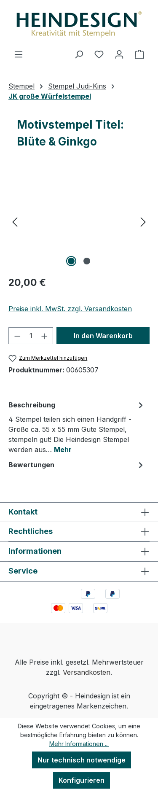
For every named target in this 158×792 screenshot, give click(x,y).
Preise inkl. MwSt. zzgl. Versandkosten (70, 308)
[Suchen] (79, 54)
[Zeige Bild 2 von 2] (86, 261)
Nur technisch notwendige (81, 760)
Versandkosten (86, 672)
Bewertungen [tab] (76, 465)
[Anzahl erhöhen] (45, 335)
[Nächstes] (143, 221)
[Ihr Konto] (119, 54)
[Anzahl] (31, 335)
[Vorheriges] (14, 221)
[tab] (76, 427)
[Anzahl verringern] (17, 335)
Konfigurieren (81, 780)
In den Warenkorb (103, 335)
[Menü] (18, 54)
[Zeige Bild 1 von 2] (71, 261)
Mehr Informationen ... (79, 743)
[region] (79, 221)
